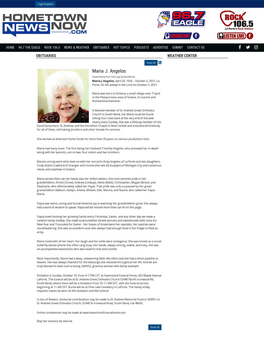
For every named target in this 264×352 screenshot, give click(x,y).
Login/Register (45, 4)
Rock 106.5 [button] (52, 47)
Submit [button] (177, 47)
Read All (151, 62)
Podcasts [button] (141, 47)
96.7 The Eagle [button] (29, 47)
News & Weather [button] (76, 47)
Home (10, 47)
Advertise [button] (160, 47)
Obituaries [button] (101, 47)
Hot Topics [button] (121, 47)
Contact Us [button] (196, 47)
